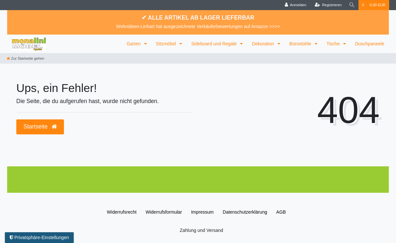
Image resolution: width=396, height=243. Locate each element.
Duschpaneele (369, 43)
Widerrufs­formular (164, 212)
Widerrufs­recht (122, 212)
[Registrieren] (328, 5)
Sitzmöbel (166, 43)
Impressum (202, 212)
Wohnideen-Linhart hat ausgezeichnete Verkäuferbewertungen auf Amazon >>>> (198, 26)
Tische (334, 43)
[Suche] (351, 5)
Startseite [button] (40, 126)
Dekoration (263, 43)
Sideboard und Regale (214, 43)
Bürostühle (300, 43)
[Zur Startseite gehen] (25, 58)
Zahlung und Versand (201, 230)
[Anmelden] (295, 5)
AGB (281, 212)
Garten (134, 43)
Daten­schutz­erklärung (245, 212)
